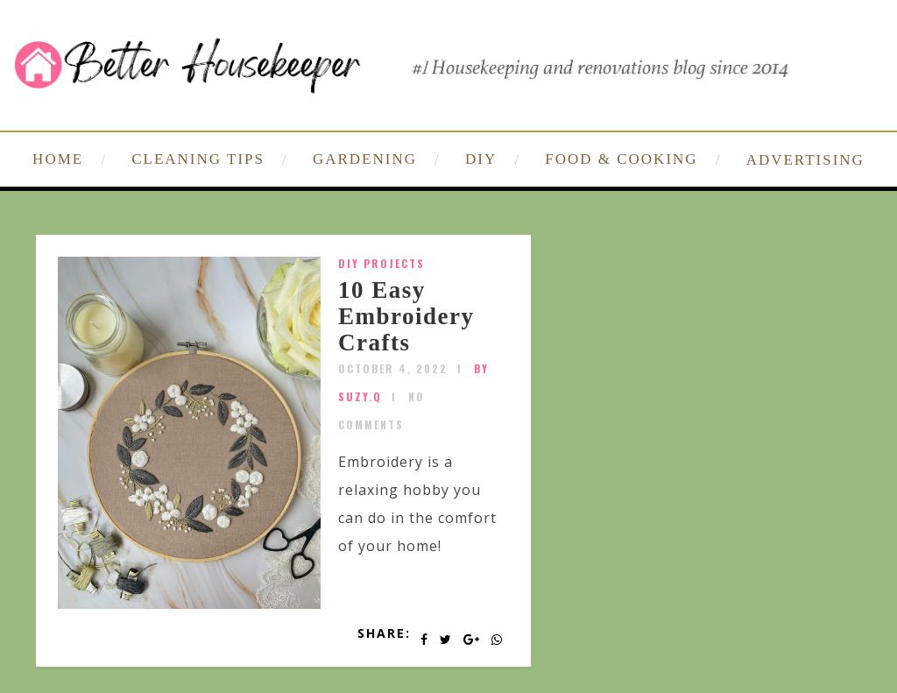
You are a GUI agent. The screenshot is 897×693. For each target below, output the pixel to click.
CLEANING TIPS (198, 159)
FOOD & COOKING (621, 159)
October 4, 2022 (393, 368)
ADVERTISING (805, 160)
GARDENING (365, 159)
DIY (481, 159)
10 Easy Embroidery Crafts (406, 316)
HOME (57, 159)
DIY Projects (381, 263)
